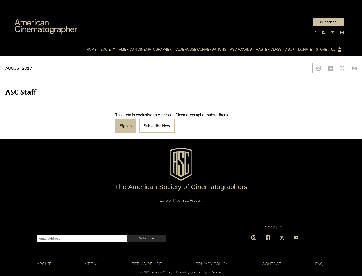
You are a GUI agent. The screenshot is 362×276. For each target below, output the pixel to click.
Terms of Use (147, 264)
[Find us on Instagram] (314, 32)
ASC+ (290, 49)
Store (321, 49)
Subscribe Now (157, 126)
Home (91, 49)
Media (91, 264)
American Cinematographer (145, 49)
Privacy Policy (212, 264)
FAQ (319, 264)
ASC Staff (20, 92)
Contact (271, 264)
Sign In (126, 126)
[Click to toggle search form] (332, 49)
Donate (305, 49)
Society (107, 49)
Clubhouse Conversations (200, 49)
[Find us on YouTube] (296, 238)
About (44, 264)
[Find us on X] (333, 32)
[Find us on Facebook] (323, 32)
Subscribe (328, 21)
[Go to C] (46, 26)
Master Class (269, 49)
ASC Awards (241, 49)
